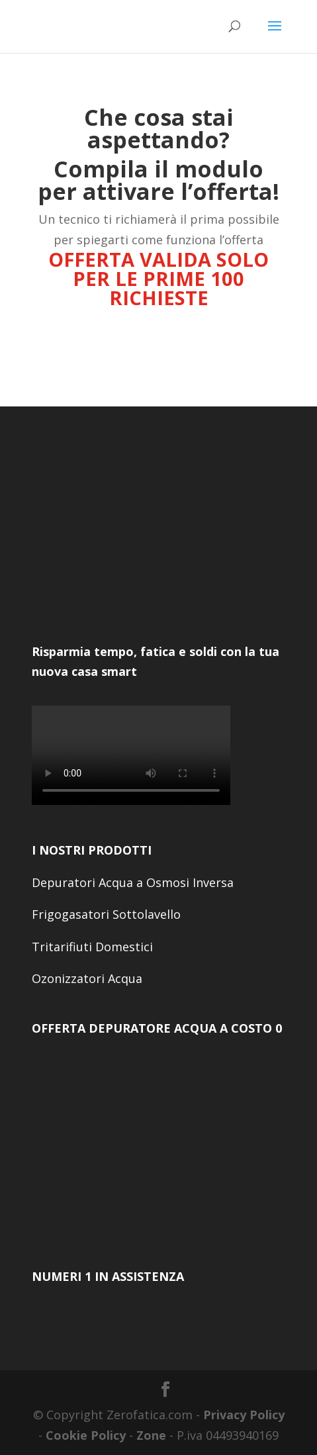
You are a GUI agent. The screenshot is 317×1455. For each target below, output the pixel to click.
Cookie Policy (86, 1435)
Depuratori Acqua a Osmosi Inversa (133, 882)
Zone (151, 1435)
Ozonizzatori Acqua (87, 978)
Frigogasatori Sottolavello (106, 914)
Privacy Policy (244, 1415)
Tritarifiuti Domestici (92, 947)
